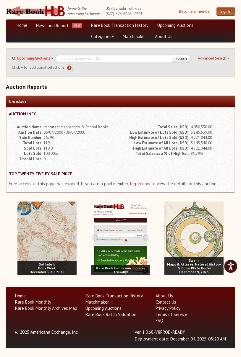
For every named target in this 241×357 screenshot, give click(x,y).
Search (181, 58)
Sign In (225, 11)
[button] (213, 58)
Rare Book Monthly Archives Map (46, 308)
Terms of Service (171, 314)
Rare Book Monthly (33, 302)
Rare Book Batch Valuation (110, 314)
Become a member (195, 11)
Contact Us (166, 302)
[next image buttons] (72, 237)
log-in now (140, 183)
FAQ (159, 320)
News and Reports (53, 25)
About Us (163, 36)
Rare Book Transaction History (119, 25)
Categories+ (102, 36)
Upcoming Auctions (175, 25)
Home (22, 25)
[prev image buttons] (21, 237)
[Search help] (69, 67)
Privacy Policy (168, 308)
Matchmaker (134, 36)
